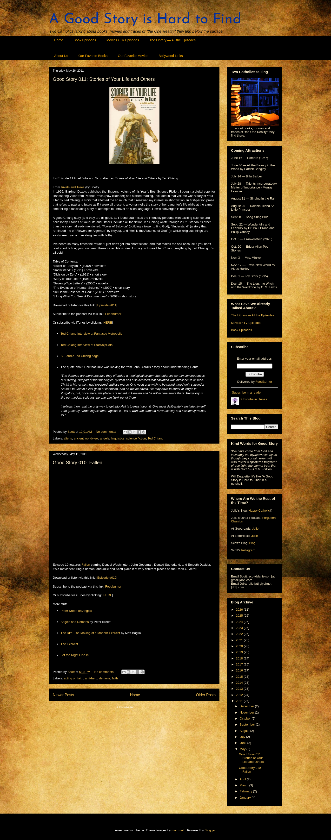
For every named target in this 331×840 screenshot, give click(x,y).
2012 (240, 695)
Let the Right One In (75, 655)
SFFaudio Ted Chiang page (80, 356)
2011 (240, 701)
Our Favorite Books (93, 56)
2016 (240, 670)
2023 (240, 628)
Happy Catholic (259, 510)
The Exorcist (69, 644)
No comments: (106, 431)
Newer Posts (63, 695)
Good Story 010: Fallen (77, 462)
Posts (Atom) (144, 707)
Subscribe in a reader (247, 392)
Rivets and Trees (73, 187)
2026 (240, 609)
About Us (61, 56)
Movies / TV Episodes (122, 40)
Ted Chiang (156, 438)
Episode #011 (107, 305)
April (243, 779)
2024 (240, 622)
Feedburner (113, 314)
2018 (240, 658)
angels (104, 438)
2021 (240, 640)
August (245, 731)
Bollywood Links (171, 56)
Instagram (248, 550)
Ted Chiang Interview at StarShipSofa (87, 345)
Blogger (210, 830)
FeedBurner (264, 381)
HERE (107, 322)
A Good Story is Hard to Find (145, 20)
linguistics (117, 438)
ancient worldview (86, 438)
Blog (252, 543)
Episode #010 (107, 577)
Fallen (85, 564)
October (246, 718)
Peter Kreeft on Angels (76, 611)
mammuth (178, 830)
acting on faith (73, 678)
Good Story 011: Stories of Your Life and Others (104, 79)
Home (58, 40)
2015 (240, 676)
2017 (240, 664)
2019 (240, 652)
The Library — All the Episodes (172, 40)
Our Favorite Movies (133, 56)
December (247, 706)
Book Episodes (84, 40)
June (243, 743)
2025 (240, 615)
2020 (240, 646)
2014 (240, 682)
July (243, 737)
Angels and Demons (75, 622)
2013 (240, 688)
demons (104, 678)
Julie (255, 528)
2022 (240, 634)
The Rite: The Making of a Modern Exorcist (90, 633)
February (246, 791)
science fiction (136, 438)
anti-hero (91, 678)
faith (115, 678)
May (243, 749)
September (248, 724)
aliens (68, 438)
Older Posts (206, 695)
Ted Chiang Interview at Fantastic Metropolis (91, 333)
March (244, 785)
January (246, 797)
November (247, 712)
